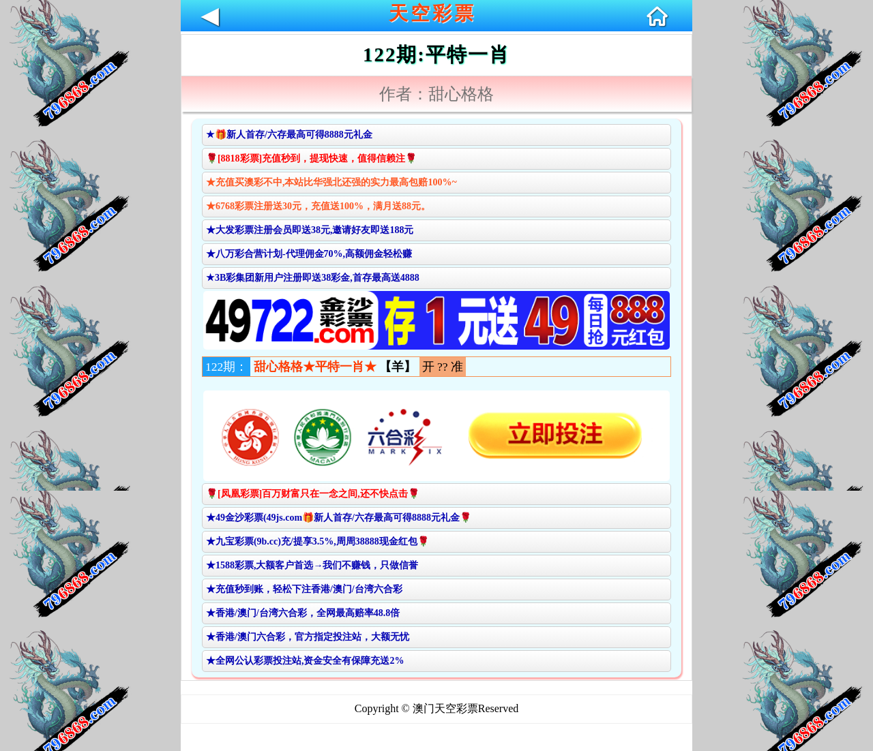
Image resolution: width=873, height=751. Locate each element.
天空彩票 (432, 13)
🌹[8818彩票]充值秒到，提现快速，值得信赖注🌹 (311, 158)
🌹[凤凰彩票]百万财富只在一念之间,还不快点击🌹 (312, 494)
